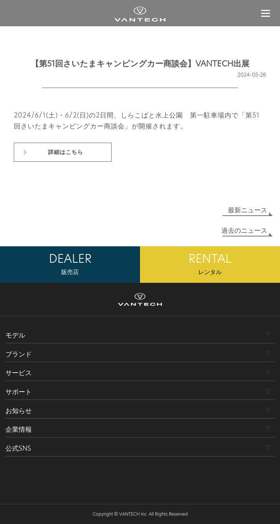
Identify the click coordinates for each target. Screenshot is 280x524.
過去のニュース (244, 230)
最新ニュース (247, 210)
